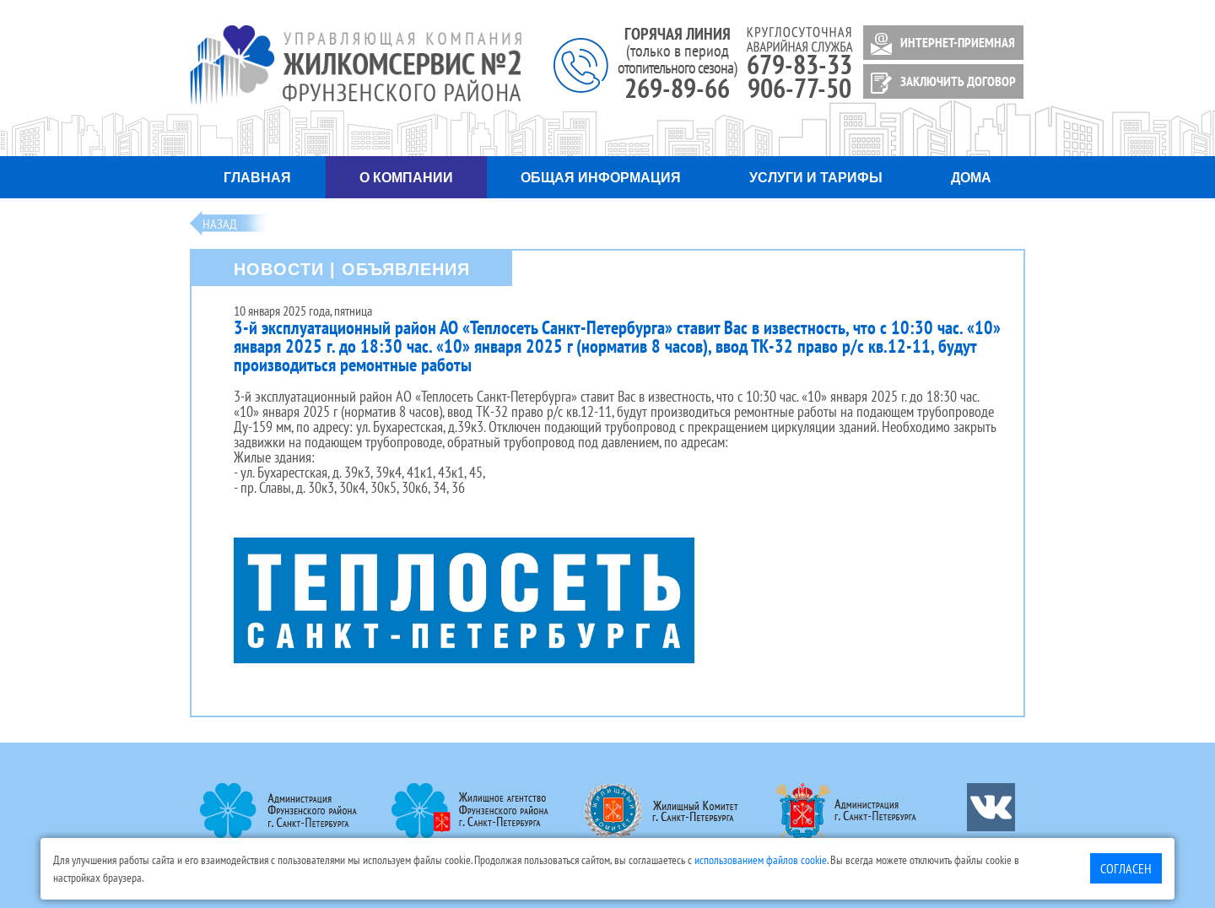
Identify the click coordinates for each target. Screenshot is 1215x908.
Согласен (1126, 868)
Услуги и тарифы (816, 178)
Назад (219, 223)
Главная (257, 178)
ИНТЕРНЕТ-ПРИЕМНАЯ (940, 44)
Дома (971, 178)
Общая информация (601, 178)
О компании (406, 178)
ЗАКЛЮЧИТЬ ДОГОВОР (940, 83)
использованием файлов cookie (760, 859)
